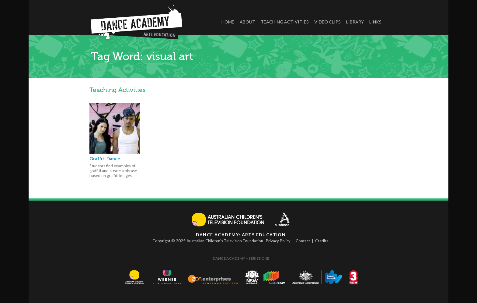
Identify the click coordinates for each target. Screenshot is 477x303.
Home (227, 21)
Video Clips (327, 21)
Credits (321, 240)
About (247, 21)
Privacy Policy (278, 240)
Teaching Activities (285, 21)
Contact (303, 240)
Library (355, 21)
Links (375, 21)
